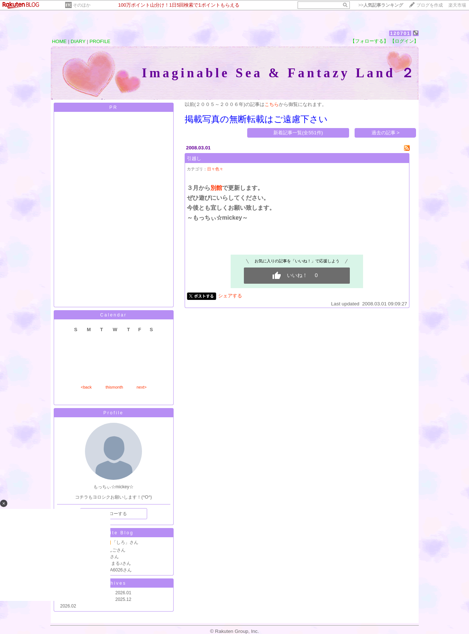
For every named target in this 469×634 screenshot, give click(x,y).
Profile (113, 412)
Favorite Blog (113, 532)
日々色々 (215, 169)
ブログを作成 (429, 5)
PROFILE (99, 41)
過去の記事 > (386, 132)
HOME (59, 41)
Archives (113, 583)
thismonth (114, 387)
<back (86, 387)
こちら (271, 104)
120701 (400, 33)
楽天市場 (457, 5)
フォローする (113, 513)
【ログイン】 (404, 41)
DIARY (78, 41)
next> (141, 387)
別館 (216, 188)
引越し (194, 158)
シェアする (230, 295)
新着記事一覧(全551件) (298, 132)
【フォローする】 (369, 41)
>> (380, 5)
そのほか (81, 5)
